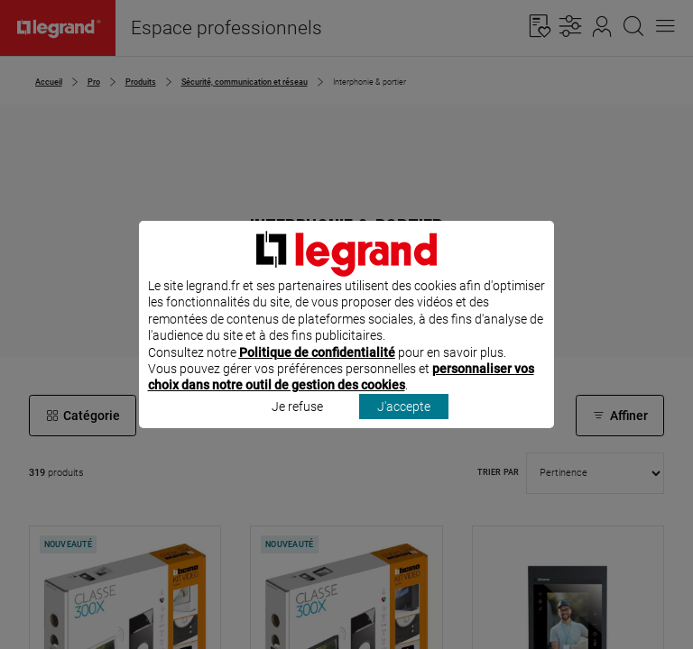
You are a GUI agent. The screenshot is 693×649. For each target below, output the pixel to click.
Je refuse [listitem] (297, 430)
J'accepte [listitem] (403, 430)
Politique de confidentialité (317, 376)
